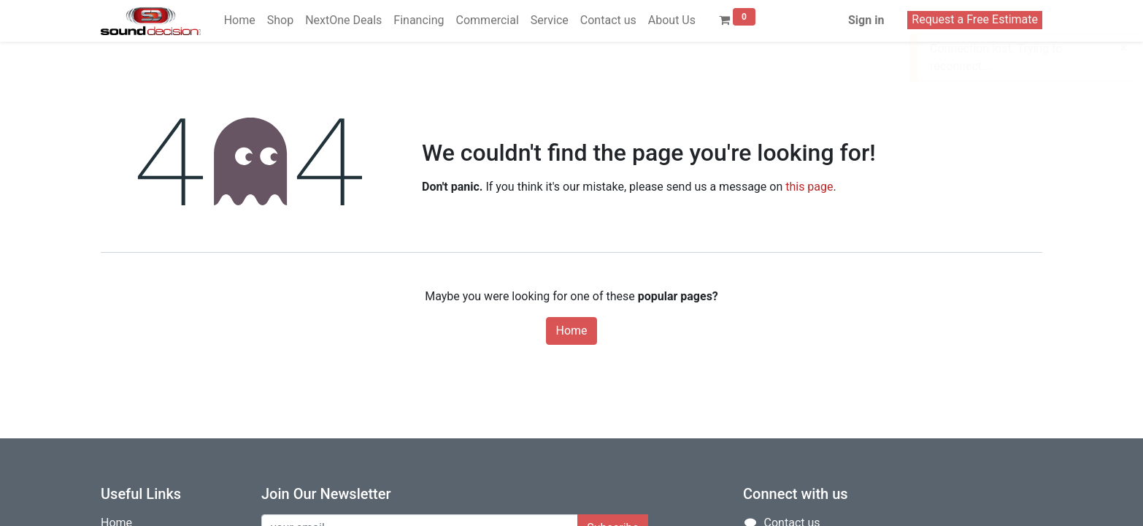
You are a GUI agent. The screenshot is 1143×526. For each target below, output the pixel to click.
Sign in (866, 20)
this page (809, 187)
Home (571, 331)
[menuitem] (239, 20)
